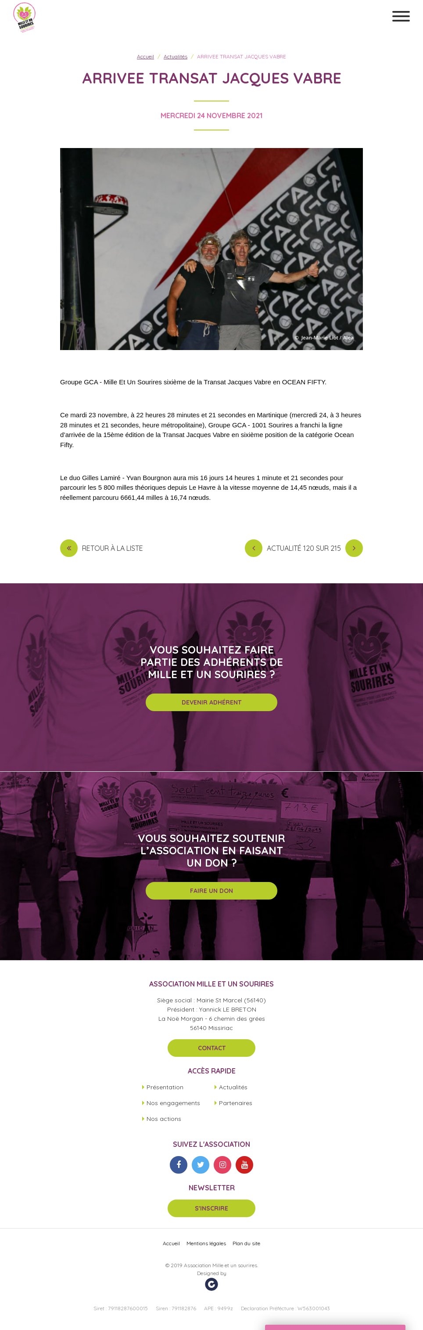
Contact (212, 1048)
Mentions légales (206, 1243)
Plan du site (246, 1243)
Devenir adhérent (211, 702)
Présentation (165, 1087)
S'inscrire (211, 1208)
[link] (237, 382)
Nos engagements (173, 1103)
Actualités (175, 56)
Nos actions (164, 1119)
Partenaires (235, 1103)
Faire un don (211, 891)
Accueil (145, 56)
